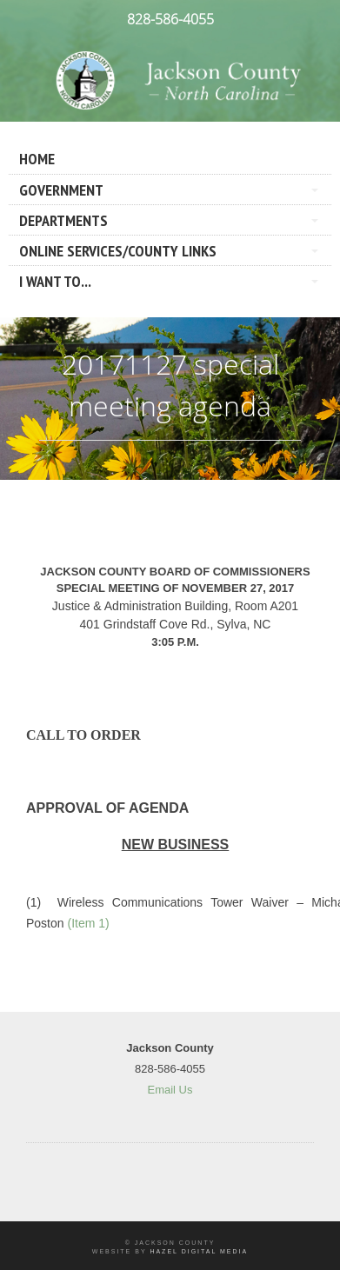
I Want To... (55, 281)
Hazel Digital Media (199, 1251)
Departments (63, 220)
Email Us (169, 1089)
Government (61, 190)
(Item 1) (88, 923)
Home (37, 159)
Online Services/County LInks (118, 251)
